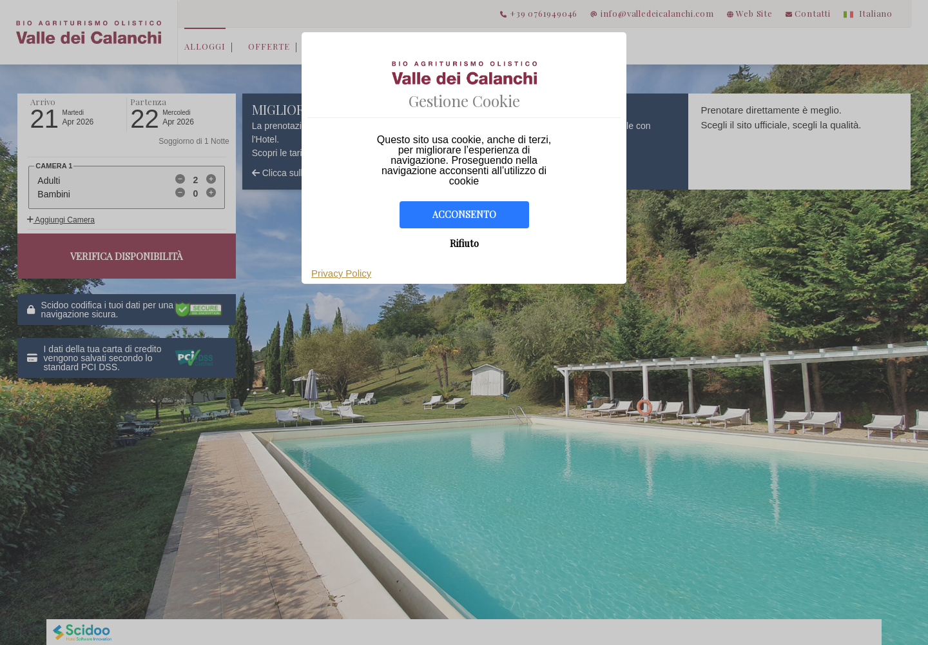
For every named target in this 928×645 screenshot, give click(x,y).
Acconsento (464, 214)
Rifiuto (464, 243)
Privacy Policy (341, 273)
